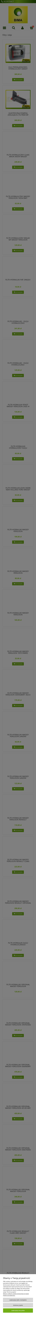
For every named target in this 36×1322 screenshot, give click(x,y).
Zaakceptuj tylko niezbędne (18, 1300)
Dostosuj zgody (18, 1305)
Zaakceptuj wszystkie (18, 1310)
